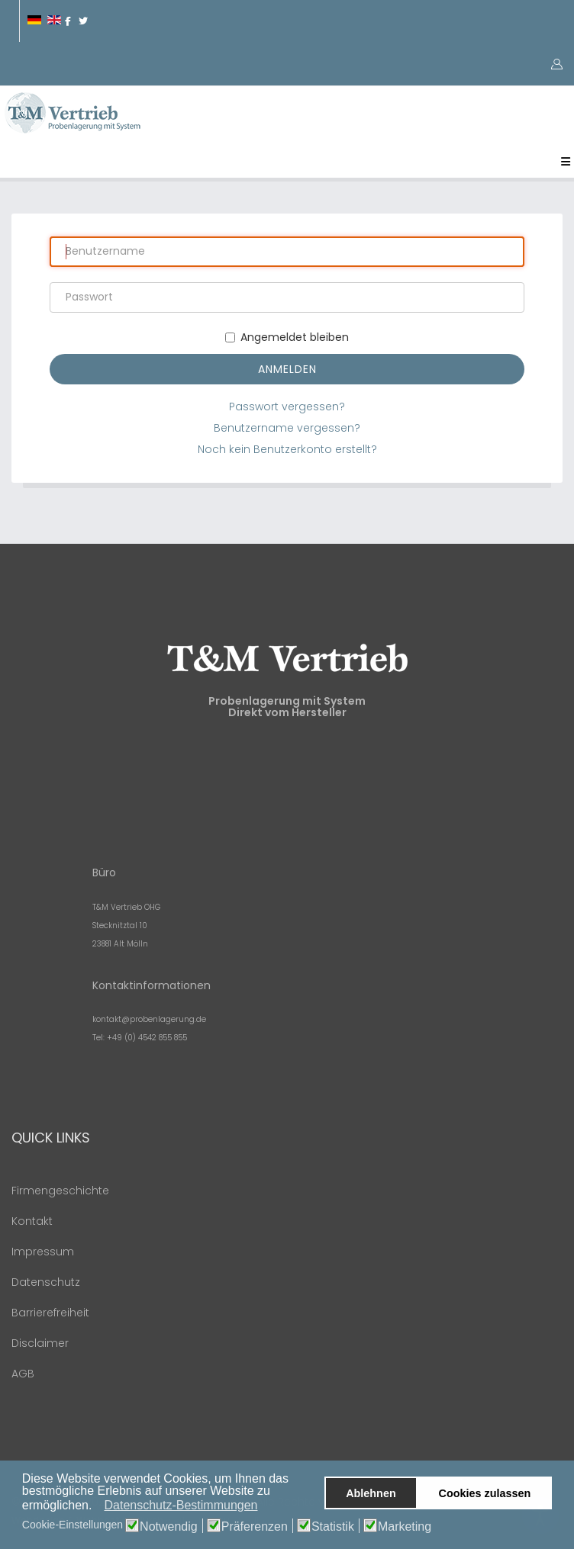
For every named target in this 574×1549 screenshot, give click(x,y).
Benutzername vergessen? (287, 427)
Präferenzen (254, 1527)
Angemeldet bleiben (287, 337)
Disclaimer (40, 1343)
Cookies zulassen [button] (485, 1493)
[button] (96, 1506)
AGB (22, 1373)
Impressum (42, 1251)
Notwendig (169, 1527)
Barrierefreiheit (50, 1312)
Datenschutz (45, 1282)
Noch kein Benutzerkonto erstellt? (287, 449)
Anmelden (287, 369)
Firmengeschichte (60, 1190)
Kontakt (32, 1221)
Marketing (404, 1527)
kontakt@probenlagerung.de (149, 1019)
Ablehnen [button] (371, 1493)
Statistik (332, 1527)
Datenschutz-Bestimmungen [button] (181, 1505)
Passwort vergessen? (287, 406)
